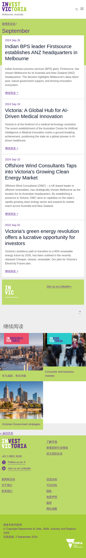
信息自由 (51, 479)
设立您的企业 (54, 453)
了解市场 (51, 441)
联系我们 (7, 491)
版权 (49, 502)
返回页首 (6, 433)
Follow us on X (16, 462)
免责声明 (51, 496)
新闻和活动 (8, 23)
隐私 (49, 491)
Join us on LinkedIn (59, 286)
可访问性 (51, 485)
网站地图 (51, 508)
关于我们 (7, 485)
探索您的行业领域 (57, 447)
